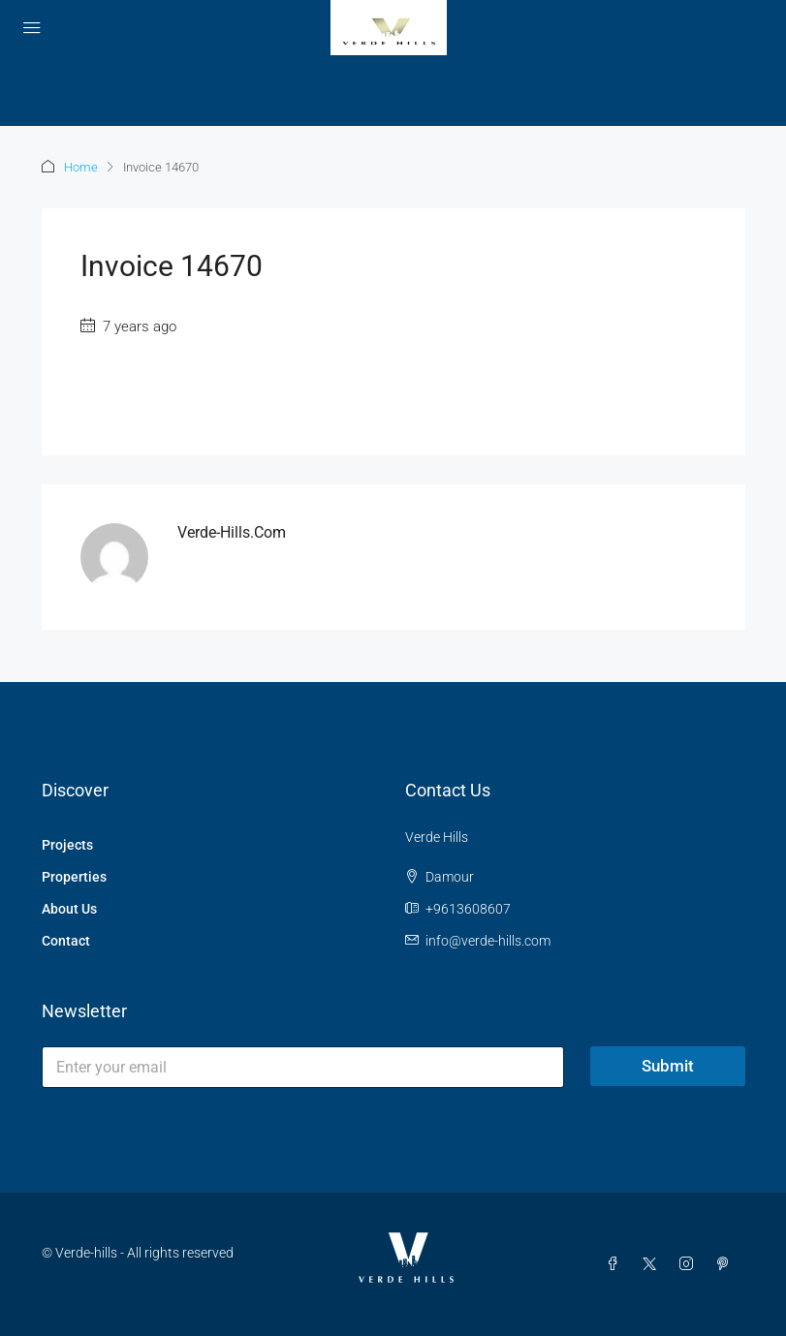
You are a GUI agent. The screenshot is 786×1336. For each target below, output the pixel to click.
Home (81, 167)
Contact (66, 940)
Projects (67, 845)
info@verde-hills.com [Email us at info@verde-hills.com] (487, 940)
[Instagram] (690, 1264)
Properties (74, 877)
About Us (69, 909)
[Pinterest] (727, 1264)
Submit (668, 1065)
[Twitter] (653, 1264)
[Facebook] (616, 1264)
